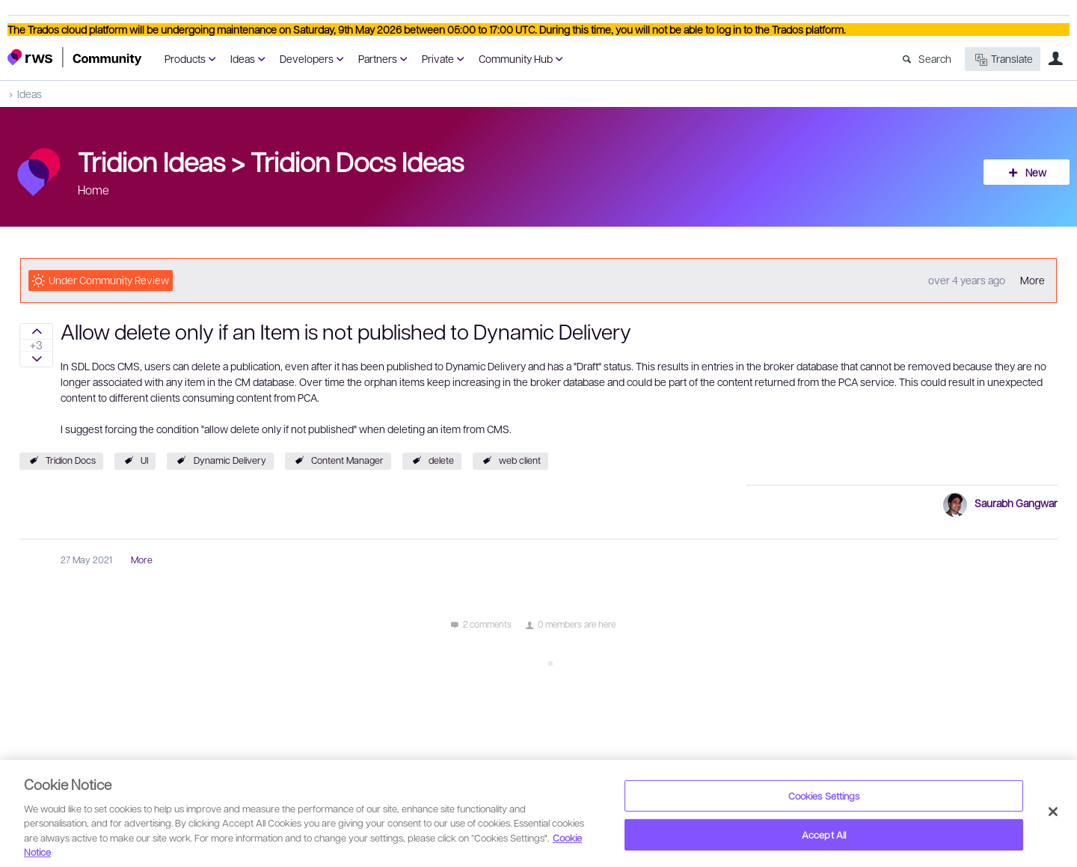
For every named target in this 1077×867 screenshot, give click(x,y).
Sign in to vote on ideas (36, 331)
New (1035, 172)
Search (934, 58)
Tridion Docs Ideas (357, 161)
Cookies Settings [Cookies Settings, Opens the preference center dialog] (824, 795)
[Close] (1053, 811)
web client (520, 460)
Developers (307, 58)
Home (93, 189)
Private (438, 58)
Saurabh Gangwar (1016, 502)
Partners (377, 58)
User (1055, 58)
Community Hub (516, 58)
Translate (1002, 59)
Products (185, 58)
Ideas (242, 58)
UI (144, 460)
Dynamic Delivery (230, 460)
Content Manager (347, 460)
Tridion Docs (71, 460)
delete (441, 460)
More (1032, 280)
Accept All (824, 834)
